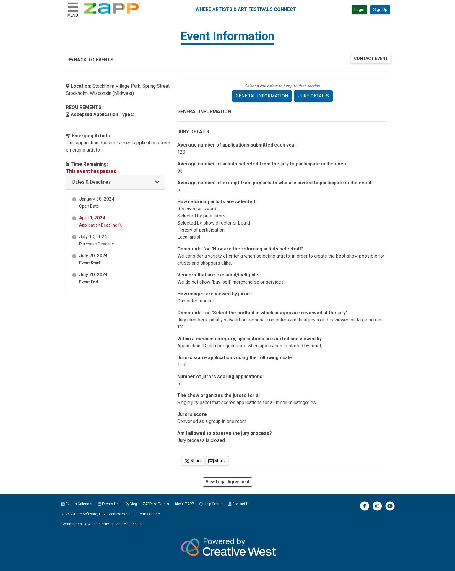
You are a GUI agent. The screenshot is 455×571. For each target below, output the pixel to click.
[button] (115, 182)
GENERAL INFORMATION (262, 96)
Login (359, 9)
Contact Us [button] (239, 504)
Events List (109, 504)
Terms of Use (149, 514)
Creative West (119, 514)
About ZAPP (184, 504)
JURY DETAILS (313, 96)
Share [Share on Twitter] (194, 460)
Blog (131, 504)
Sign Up (380, 9)
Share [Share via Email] (218, 460)
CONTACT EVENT (371, 58)
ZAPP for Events (156, 504)
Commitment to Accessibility (85, 524)
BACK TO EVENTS (90, 60)
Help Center (211, 504)
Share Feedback (129, 524)
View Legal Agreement (227, 481)
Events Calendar (76, 504)
